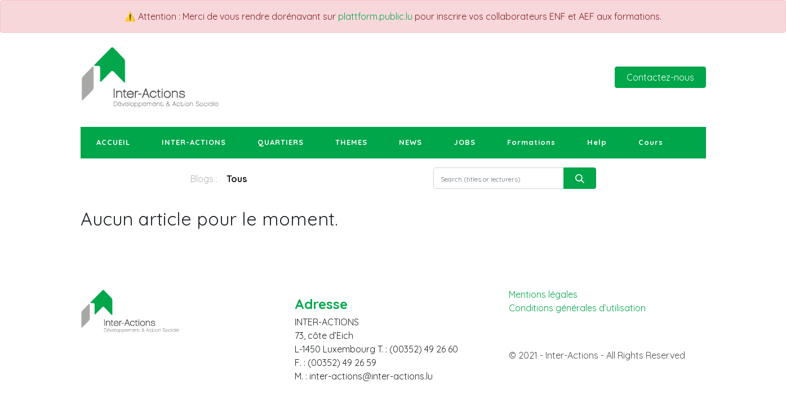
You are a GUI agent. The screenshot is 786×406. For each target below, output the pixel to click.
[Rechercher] (579, 178)
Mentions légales (543, 294)
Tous (237, 178)
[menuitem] (113, 143)
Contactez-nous (660, 77)
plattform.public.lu (375, 16)
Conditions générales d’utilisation (577, 308)
